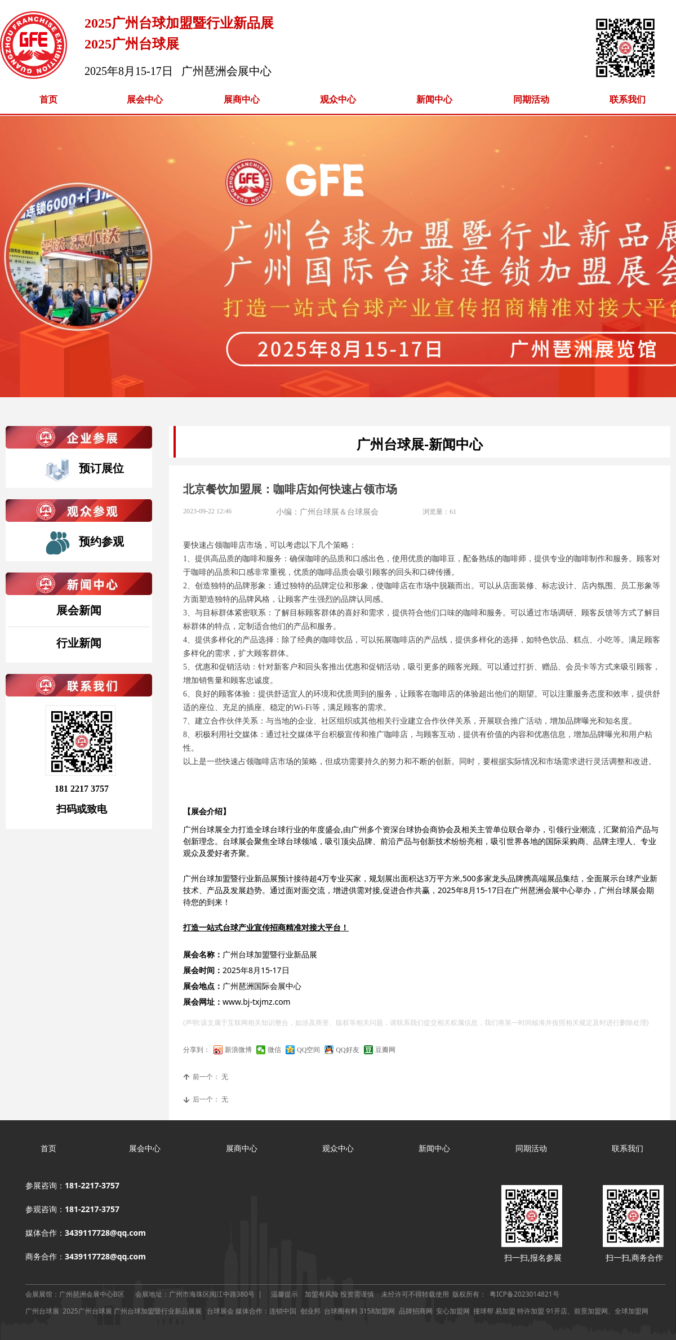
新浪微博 (238, 1050)
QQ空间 (308, 1050)
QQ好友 (347, 1050)
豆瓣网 (385, 1050)
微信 (274, 1050)
